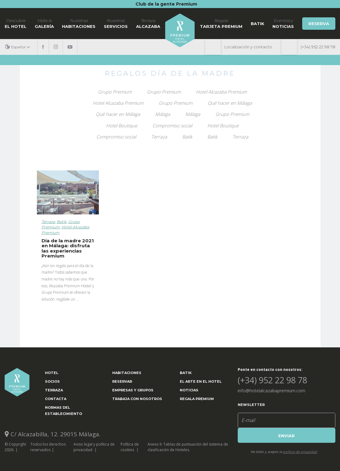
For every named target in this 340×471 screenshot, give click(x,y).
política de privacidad (300, 451)
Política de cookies (130, 447)
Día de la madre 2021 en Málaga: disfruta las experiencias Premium (68, 248)
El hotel (15, 23)
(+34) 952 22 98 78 (318, 46)
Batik (257, 23)
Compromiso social (172, 125)
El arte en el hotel (201, 381)
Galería (44, 23)
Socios (52, 381)
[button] (20, 47)
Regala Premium (197, 399)
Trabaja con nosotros (137, 399)
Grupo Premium (115, 92)
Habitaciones (78, 23)
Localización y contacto (248, 46)
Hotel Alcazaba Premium (221, 92)
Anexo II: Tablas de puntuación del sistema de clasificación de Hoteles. (188, 447)
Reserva (318, 23)
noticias (283, 23)
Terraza (159, 137)
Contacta (55, 399)
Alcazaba (148, 23)
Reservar (122, 381)
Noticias (189, 390)
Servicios (116, 23)
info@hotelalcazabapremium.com (271, 391)
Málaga (162, 114)
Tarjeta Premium (221, 23)
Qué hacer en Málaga (230, 103)
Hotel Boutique (121, 125)
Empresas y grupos (132, 390)
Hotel (51, 373)
